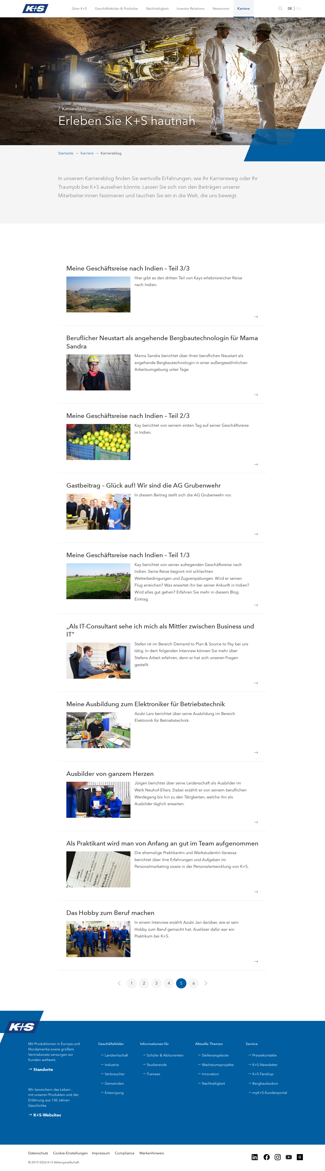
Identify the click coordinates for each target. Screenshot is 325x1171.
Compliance (125, 1153)
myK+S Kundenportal (267, 1093)
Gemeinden (112, 1083)
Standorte (40, 1069)
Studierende (154, 1065)
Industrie (109, 1065)
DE (290, 8)
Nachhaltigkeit (211, 1083)
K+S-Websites (44, 1115)
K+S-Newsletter (263, 1065)
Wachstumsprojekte (215, 1065)
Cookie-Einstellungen (70, 1153)
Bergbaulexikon (263, 1083)
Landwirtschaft (114, 1055)
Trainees (151, 1074)
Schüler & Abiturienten (162, 1055)
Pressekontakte (262, 1055)
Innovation (208, 1074)
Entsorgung (112, 1093)
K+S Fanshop (261, 1074)
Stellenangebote (213, 1055)
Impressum (101, 1153)
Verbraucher (112, 1074)
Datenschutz (38, 1153)
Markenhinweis (151, 1153)
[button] (79, 8)
